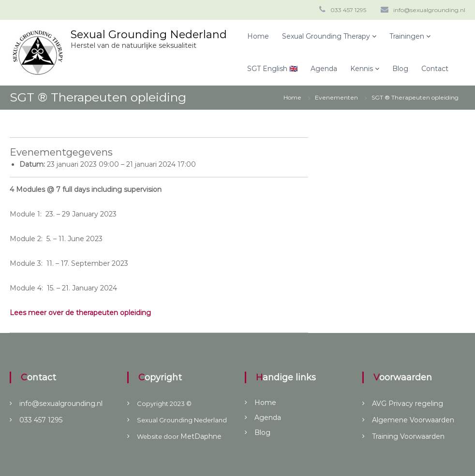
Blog (400, 68)
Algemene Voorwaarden (413, 420)
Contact (434, 68)
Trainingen (406, 36)
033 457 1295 (348, 10)
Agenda (324, 68)
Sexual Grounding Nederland (149, 34)
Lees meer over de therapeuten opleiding (80, 312)
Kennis (361, 68)
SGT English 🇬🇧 (272, 68)
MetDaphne (201, 436)
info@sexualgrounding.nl (429, 10)
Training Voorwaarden (408, 436)
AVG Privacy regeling (407, 403)
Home (258, 36)
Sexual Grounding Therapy (326, 36)
